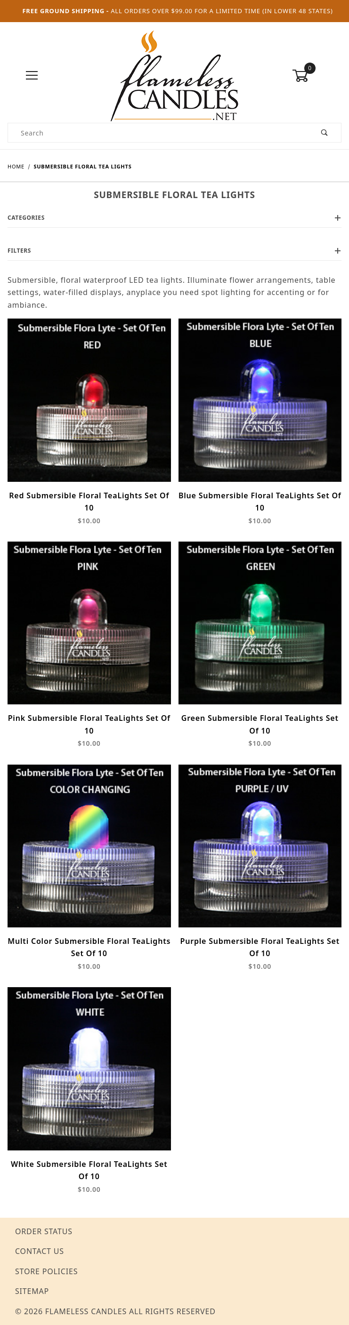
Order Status (44, 1231)
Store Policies (46, 1271)
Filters (174, 251)
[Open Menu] (32, 76)
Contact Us (39, 1251)
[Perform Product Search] (324, 132)
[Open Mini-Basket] (316, 75)
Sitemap (32, 1291)
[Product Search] (158, 132)
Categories (174, 218)
